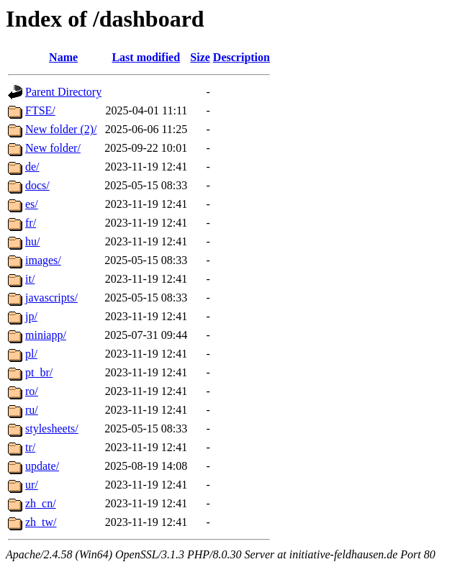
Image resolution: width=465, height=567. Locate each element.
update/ (42, 466)
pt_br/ (39, 372)
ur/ (31, 484)
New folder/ (53, 148)
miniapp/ (45, 335)
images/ (43, 260)
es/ (31, 204)
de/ (32, 166)
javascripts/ (51, 297)
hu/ (32, 241)
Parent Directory (63, 92)
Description (241, 57)
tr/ (30, 447)
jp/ (31, 316)
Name (63, 57)
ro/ (31, 391)
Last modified (146, 57)
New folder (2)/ (61, 129)
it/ (30, 279)
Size (200, 57)
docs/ (37, 185)
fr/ (30, 223)
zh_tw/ (41, 522)
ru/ (31, 410)
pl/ (31, 354)
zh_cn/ (40, 503)
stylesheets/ (51, 428)
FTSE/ (40, 110)
